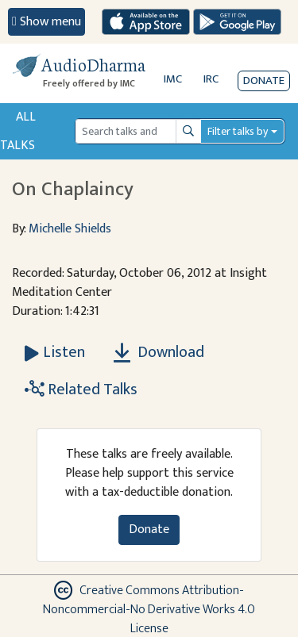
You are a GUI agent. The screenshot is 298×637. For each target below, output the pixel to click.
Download (159, 352)
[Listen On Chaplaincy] (55, 352)
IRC (211, 79)
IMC (173, 79)
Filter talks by (237, 131)
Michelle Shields (70, 229)
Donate (263, 80)
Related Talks (81, 389)
